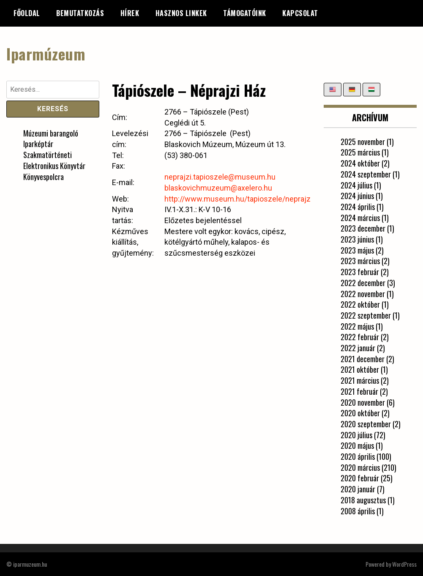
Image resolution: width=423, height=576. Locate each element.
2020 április (358, 456)
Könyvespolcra (43, 176)
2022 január (358, 347)
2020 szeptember (366, 423)
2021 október (360, 369)
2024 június (357, 195)
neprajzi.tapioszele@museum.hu (220, 176)
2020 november (363, 402)
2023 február (360, 271)
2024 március (360, 217)
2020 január (358, 488)
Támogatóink (244, 13)
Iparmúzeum (45, 53)
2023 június (357, 239)
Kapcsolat (300, 13)
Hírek (129, 13)
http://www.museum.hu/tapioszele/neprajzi (238, 198)
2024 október (360, 163)
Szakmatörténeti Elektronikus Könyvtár (54, 160)
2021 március (360, 380)
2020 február (360, 477)
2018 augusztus (363, 499)
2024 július (356, 185)
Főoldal (27, 13)
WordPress (404, 564)
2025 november (363, 141)
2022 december (363, 282)
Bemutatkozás (80, 13)
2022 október (360, 304)
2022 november (363, 293)
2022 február (360, 336)
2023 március (360, 260)
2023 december (363, 228)
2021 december (363, 358)
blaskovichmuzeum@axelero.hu (218, 187)
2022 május (357, 326)
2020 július (356, 434)
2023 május (357, 250)
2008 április (358, 510)
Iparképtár (38, 143)
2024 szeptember (366, 174)
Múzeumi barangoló (50, 133)
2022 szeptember (366, 315)
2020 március (360, 467)
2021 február (359, 391)
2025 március (360, 152)
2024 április (358, 206)
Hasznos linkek (181, 13)
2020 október (360, 412)
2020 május (357, 445)
